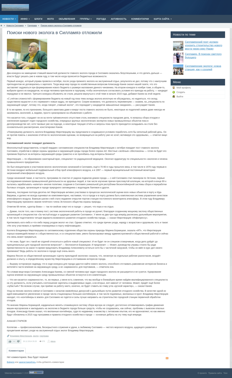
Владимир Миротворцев (21, 336)
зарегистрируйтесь (27, 362)
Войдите (11, 362)
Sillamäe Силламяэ (13, 373)
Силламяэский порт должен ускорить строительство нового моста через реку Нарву (203, 45)
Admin (53, 341)
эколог (36, 336)
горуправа (44, 336)
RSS (167, 358)
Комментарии (16, 350)
